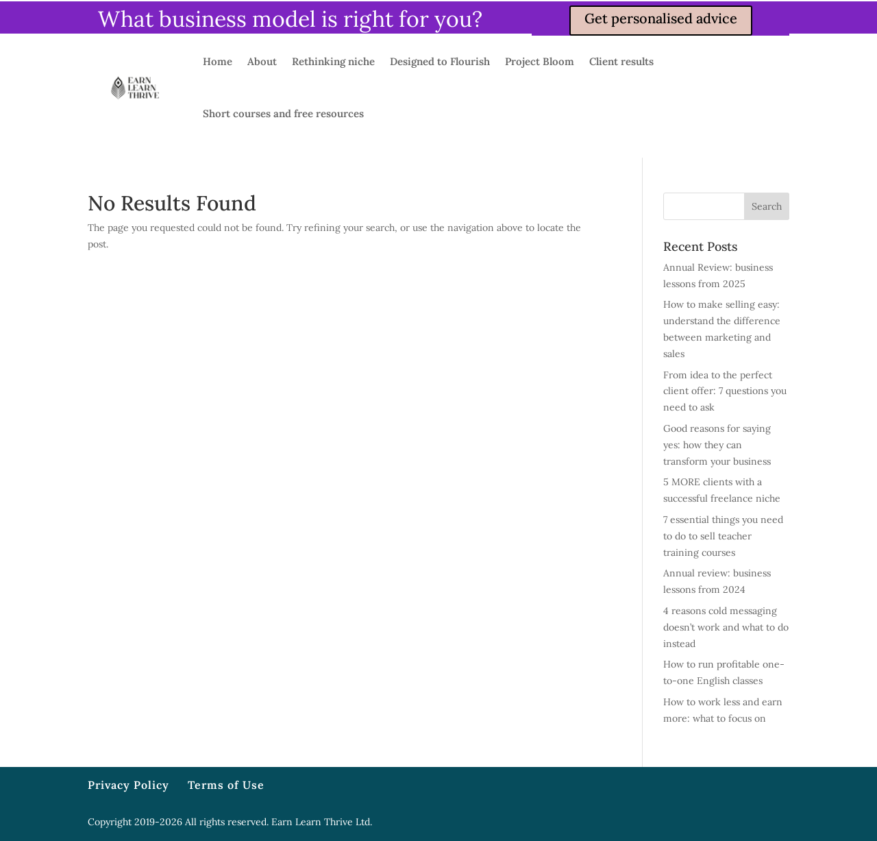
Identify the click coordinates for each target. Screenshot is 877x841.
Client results (621, 61)
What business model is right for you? (290, 19)
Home (217, 61)
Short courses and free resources (283, 113)
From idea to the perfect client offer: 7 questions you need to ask (725, 391)
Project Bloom (539, 61)
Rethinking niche (333, 61)
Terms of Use (226, 785)
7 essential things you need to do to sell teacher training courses (723, 536)
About (262, 61)
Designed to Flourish (440, 61)
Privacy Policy (128, 785)
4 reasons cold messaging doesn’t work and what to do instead (726, 627)
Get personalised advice (660, 18)
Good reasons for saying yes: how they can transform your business (717, 444)
